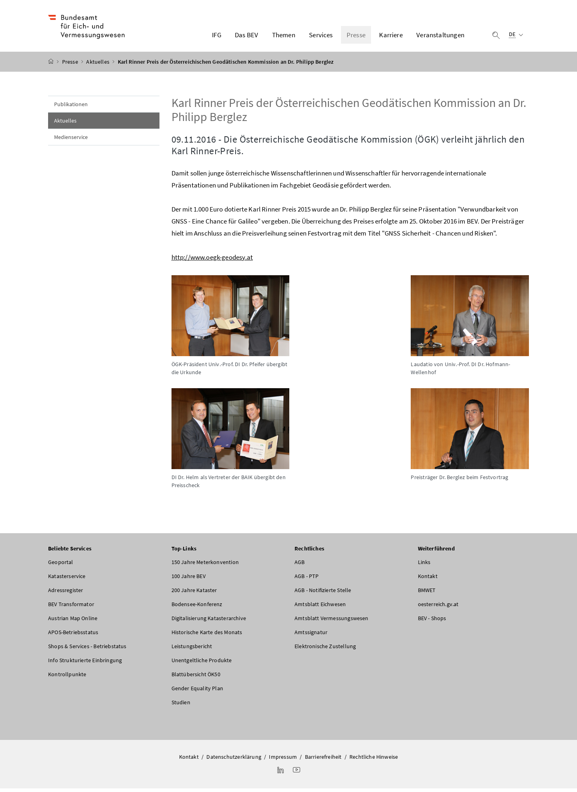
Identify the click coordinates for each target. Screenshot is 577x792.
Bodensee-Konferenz (196, 607)
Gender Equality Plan (197, 691)
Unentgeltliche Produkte (201, 663)
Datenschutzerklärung (233, 760)
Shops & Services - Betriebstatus (87, 649)
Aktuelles (98, 65)
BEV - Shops (432, 621)
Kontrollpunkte (67, 677)
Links (424, 565)
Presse (70, 65)
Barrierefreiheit (323, 760)
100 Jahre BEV (188, 579)
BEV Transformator (71, 607)
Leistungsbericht (191, 649)
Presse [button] (356, 36)
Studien (180, 705)
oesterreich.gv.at (438, 607)
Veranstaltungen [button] (440, 36)
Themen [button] (283, 36)
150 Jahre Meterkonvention (205, 565)
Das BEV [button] (246, 36)
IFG (216, 36)
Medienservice (71, 140)
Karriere (390, 36)
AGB (300, 565)
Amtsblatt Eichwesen (320, 607)
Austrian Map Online (72, 621)
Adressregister (65, 593)
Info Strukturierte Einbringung (85, 663)
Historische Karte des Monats (206, 635)
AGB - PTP (307, 579)
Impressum (283, 760)
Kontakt (428, 579)
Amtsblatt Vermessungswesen (332, 621)
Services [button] (321, 36)
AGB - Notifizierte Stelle (323, 593)
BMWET (427, 593)
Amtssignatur (311, 635)
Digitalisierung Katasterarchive (208, 621)
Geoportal (60, 565)
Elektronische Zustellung (325, 649)
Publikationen (71, 107)
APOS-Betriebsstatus (73, 635)
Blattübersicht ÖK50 (195, 677)
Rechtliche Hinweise (373, 760)
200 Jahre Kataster (194, 593)
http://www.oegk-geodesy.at (212, 260)
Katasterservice (67, 579)
